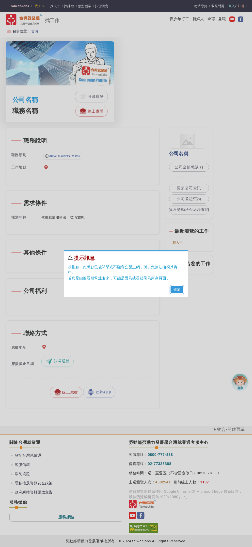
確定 (177, 289)
